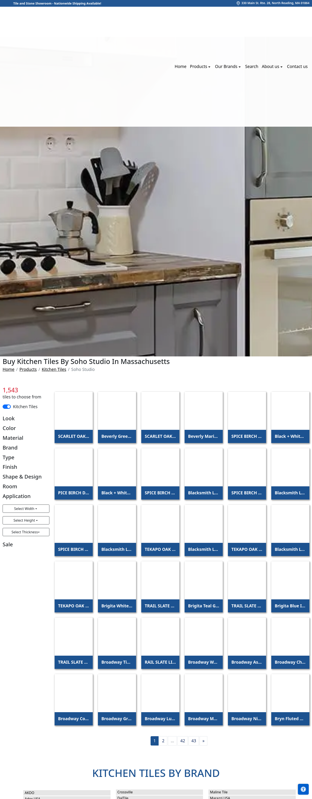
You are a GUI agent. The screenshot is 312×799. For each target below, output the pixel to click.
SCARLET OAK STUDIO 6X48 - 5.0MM (160, 436)
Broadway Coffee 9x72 (73, 718)
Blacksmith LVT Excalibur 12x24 (203, 493)
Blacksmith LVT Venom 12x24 (203, 549)
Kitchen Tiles (54, 369)
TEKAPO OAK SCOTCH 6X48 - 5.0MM (73, 606)
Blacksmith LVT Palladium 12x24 (117, 549)
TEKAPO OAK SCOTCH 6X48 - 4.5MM (247, 549)
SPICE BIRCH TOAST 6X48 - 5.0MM (73, 549)
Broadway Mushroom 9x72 (203, 718)
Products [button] (199, 66)
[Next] (203, 741)
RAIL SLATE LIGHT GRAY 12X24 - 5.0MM (160, 662)
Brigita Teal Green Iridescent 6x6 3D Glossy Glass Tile (203, 606)
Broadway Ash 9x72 (247, 662)
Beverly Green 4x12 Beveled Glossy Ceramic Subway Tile (117, 436)
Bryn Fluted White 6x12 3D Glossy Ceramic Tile (290, 718)
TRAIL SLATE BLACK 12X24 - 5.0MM (247, 606)
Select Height (24, 520)
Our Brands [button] (226, 66)
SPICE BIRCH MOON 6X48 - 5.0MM (247, 493)
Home (181, 66)
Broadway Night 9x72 (247, 718)
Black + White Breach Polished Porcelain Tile (117, 493)
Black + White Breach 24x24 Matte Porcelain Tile (290, 436)
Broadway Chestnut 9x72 (290, 662)
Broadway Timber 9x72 (117, 662)
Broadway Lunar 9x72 (160, 718)
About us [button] (271, 66)
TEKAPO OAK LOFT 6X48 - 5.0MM (160, 549)
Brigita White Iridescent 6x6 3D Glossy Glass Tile (117, 606)
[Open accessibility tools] (303, 789)
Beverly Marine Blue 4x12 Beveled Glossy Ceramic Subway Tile (203, 436)
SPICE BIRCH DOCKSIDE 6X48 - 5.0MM (247, 436)
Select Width (24, 508)
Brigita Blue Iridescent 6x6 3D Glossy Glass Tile (290, 606)
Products (28, 369)
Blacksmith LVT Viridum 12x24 (290, 549)
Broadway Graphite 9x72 (117, 718)
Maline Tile (224, 792)
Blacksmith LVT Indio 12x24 (290, 493)
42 (182, 741)
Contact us (297, 66)
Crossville (129, 792)
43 (193, 741)
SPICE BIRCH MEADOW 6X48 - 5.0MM (160, 493)
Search (251, 66)
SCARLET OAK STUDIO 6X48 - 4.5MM (73, 436)
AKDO (34, 792)
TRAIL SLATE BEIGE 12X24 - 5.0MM (160, 606)
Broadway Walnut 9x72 (203, 662)
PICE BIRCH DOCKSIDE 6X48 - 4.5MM (73, 493)
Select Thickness (24, 532)
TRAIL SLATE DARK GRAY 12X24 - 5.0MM (73, 662)
